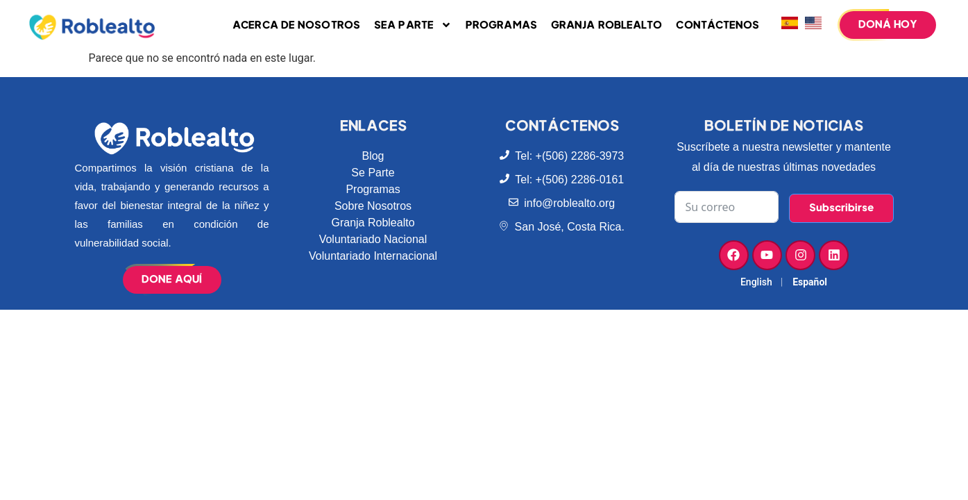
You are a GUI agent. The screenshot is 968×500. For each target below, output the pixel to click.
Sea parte (413, 25)
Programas (501, 25)
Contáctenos (717, 25)
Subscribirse (841, 208)
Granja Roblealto (607, 25)
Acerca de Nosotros (296, 25)
